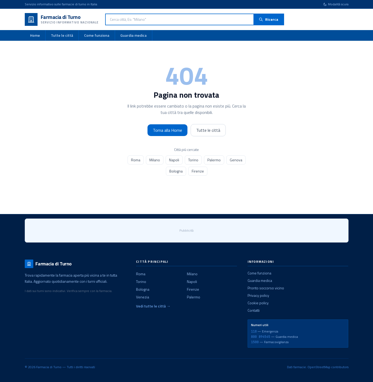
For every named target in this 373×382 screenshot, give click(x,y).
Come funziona (96, 35)
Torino (193, 160)
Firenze (198, 171)
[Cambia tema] (336, 4)
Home (35, 35)
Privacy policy (258, 295)
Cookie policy (258, 303)
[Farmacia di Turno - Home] (62, 19)
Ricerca (268, 19)
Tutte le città (62, 35)
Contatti (254, 310)
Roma (135, 160)
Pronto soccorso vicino (266, 288)
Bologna (176, 171)
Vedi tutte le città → (153, 306)
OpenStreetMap (319, 366)
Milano (154, 160)
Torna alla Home (167, 130)
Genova (236, 160)
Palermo (214, 160)
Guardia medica (133, 35)
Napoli (174, 160)
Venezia (142, 297)
